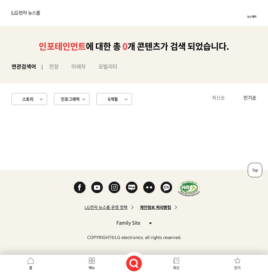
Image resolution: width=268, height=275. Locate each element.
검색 (134, 263)
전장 (54, 66)
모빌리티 (108, 66)
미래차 (78, 66)
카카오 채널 (166, 187)
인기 (237, 267)
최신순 (218, 97)
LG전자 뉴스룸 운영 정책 (106, 207)
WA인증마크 (189, 188)
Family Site (134, 222)
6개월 (113, 99)
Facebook (79, 187)
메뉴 (92, 267)
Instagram (114, 187)
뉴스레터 (251, 16)
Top (255, 170)
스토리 (28, 99)
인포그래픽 (70, 99)
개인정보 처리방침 (155, 207)
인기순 (249, 97)
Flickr (149, 187)
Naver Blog (131, 187)
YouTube (97, 187)
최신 (176, 267)
